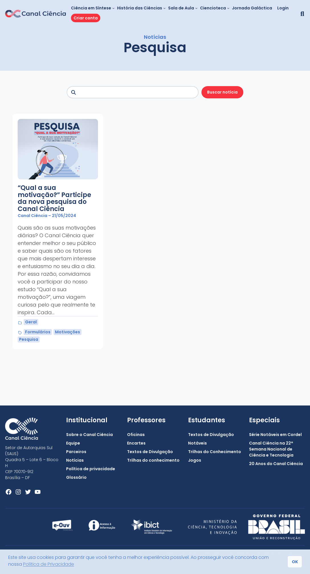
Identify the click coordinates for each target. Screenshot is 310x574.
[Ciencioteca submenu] (228, 8)
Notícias (155, 36)
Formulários (37, 332)
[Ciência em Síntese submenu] (113, 8)
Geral (31, 322)
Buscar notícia (222, 92)
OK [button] (295, 562)
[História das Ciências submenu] (164, 8)
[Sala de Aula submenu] (196, 8)
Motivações (67, 332)
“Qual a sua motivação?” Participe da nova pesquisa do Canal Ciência (54, 198)
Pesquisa (28, 339)
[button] (301, 13)
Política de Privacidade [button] (48, 564)
